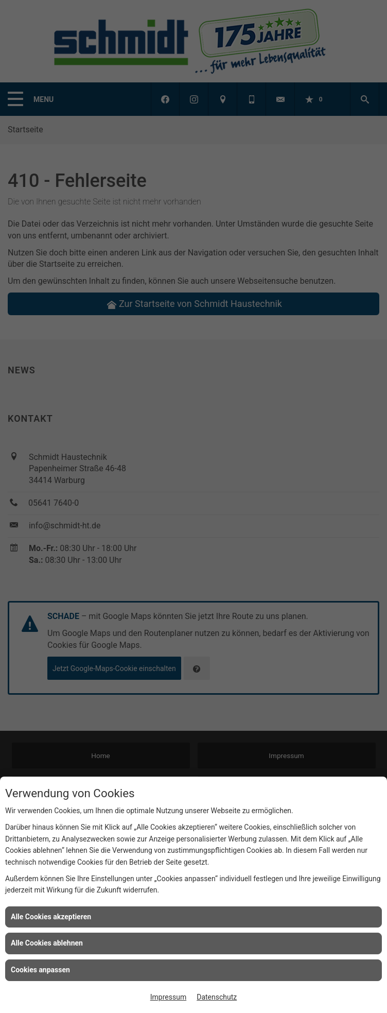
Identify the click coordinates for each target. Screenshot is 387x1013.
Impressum (168, 997)
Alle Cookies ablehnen (47, 943)
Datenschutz (217, 997)
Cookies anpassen (40, 970)
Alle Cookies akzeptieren (51, 917)
